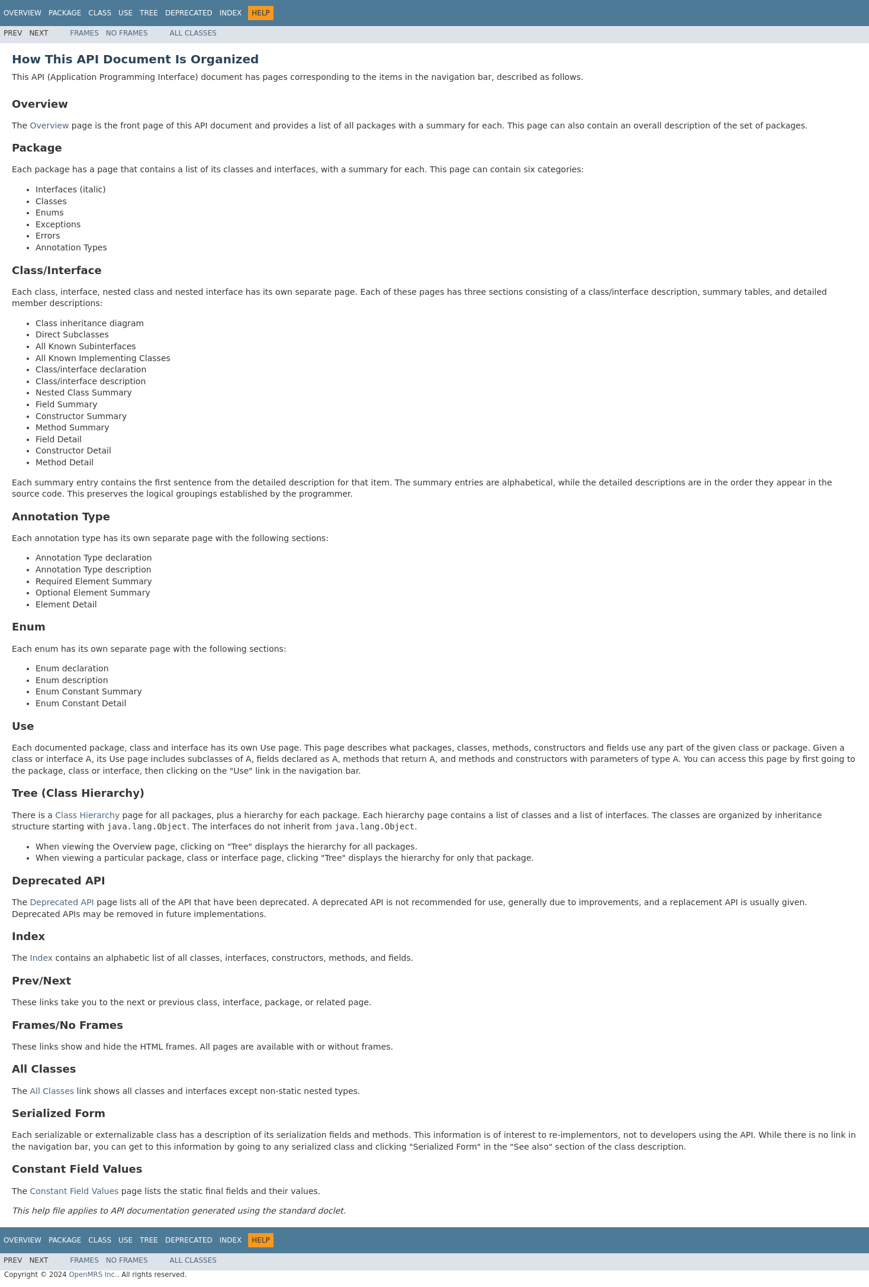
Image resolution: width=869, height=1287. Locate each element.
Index (231, 13)
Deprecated (189, 13)
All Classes (193, 33)
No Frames (127, 33)
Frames (84, 33)
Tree (149, 13)
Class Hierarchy (87, 815)
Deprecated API (62, 902)
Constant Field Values (74, 1191)
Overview (22, 13)
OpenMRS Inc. (93, 1274)
